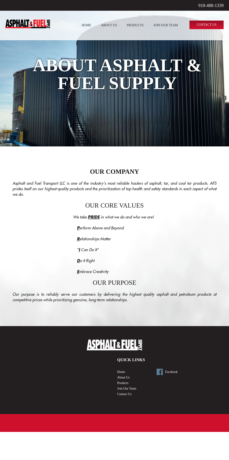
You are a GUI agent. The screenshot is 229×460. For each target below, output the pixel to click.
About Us (109, 25)
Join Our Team (166, 25)
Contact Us (206, 24)
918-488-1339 (211, 5)
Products (135, 25)
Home (86, 25)
